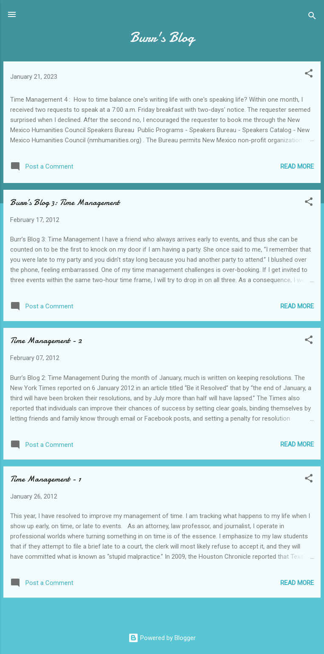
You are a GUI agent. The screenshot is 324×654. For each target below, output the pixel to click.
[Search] (312, 17)
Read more (297, 166)
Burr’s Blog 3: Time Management (64, 202)
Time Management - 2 (46, 340)
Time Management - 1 (45, 479)
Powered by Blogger (162, 638)
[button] (309, 74)
